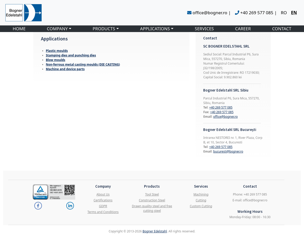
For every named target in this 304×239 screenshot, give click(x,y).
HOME (19, 29)
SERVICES (204, 29)
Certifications (102, 200)
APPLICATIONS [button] (155, 29)
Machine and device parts (65, 69)
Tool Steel (152, 194)
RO (284, 13)
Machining (201, 194)
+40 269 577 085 (221, 107)
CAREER (243, 29)
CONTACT (281, 29)
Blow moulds (55, 60)
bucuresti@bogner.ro (228, 151)
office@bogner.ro (225, 116)
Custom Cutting (201, 206)
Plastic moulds (57, 51)
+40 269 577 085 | (256, 13)
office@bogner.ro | (209, 13)
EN (294, 13)
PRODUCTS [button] (104, 29)
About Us (103, 194)
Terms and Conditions (103, 212)
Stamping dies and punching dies (71, 55)
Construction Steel (152, 200)
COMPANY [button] (57, 29)
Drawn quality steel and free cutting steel (152, 208)
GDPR (103, 206)
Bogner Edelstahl (154, 231)
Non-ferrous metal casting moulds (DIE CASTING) (83, 64)
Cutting (201, 200)
